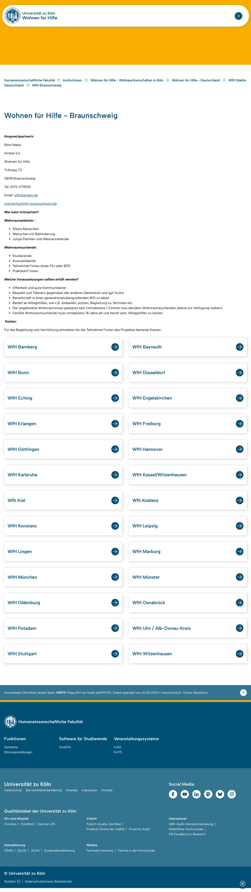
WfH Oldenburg (24, 606)
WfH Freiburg (146, 427)
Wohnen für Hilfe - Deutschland (199, 83)
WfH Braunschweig (46, 88)
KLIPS (118, 756)
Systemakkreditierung (59, 854)
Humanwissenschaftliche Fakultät (32, 83)
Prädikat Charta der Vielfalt (105, 833)
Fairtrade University (100, 854)
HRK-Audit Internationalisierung (191, 828)
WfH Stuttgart (22, 657)
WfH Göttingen (23, 452)
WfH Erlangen (22, 427)
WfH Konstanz (23, 529)
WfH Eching (20, 401)
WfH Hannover (147, 452)
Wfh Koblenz (145, 504)
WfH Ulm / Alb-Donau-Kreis (162, 632)
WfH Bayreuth (147, 350)
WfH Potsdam (22, 632)
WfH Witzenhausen (152, 657)
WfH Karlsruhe (23, 478)
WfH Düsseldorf (149, 375)
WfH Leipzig (145, 529)
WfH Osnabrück (149, 606)
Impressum (89, 794)
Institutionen (76, 83)
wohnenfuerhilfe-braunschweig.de (30, 207)
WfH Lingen (20, 555)
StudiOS (65, 751)
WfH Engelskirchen (152, 401)
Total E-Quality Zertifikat (103, 828)
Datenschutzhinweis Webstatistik (48, 885)
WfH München (22, 581)
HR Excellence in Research (187, 838)
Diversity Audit (139, 833)
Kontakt (106, 794)
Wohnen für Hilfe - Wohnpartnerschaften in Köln (130, 83)
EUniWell (27, 828)
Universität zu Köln (38, 13)
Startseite (11, 751)
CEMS (8, 854)
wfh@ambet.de (26, 198)
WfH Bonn (18, 375)
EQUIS (22, 854)
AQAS (35, 854)
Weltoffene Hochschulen (186, 833)
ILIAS (117, 751)
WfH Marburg (146, 555)
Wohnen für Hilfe (39, 18)
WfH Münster (146, 581)
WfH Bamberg (23, 350)
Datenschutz (13, 794)
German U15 (46, 828)
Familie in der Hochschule (136, 854)
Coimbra (10, 828)
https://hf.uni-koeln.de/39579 (89, 697)
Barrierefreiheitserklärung (44, 794)
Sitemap (72, 794)
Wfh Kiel (16, 504)
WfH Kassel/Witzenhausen (160, 478)
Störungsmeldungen (18, 756)
